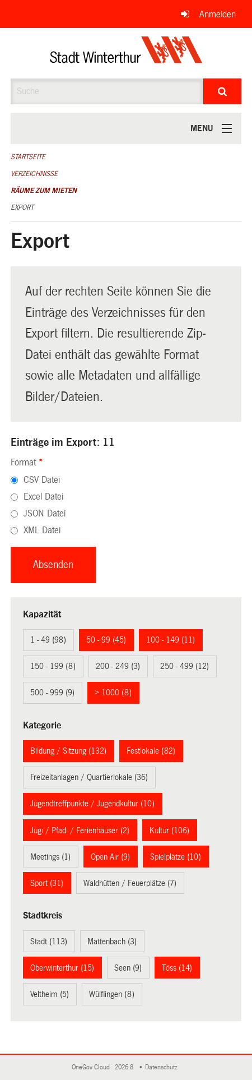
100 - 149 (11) (170, 639)
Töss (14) (177, 967)
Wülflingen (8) (111, 994)
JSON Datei (45, 513)
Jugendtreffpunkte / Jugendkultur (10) (92, 803)
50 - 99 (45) (106, 639)
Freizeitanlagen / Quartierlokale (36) (89, 777)
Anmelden (217, 14)
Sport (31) (46, 883)
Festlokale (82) (151, 750)
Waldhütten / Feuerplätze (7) (129, 883)
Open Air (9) (110, 856)
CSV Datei (42, 479)
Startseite (28, 157)
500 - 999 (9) (52, 692)
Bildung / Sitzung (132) (68, 750)
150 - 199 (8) (53, 666)
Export (22, 207)
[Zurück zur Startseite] (126, 53)
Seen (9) (128, 967)
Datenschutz (163, 1067)
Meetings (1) (50, 856)
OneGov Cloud (92, 1067)
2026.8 (125, 1067)
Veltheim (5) (49, 994)
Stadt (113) (48, 941)
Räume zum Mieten (44, 191)
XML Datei (42, 530)
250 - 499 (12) (184, 666)
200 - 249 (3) (118, 666)
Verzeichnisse (34, 174)
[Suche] (222, 91)
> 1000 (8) (113, 692)
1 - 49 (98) (48, 639)
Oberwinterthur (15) (62, 967)
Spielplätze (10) (175, 856)
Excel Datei (43, 496)
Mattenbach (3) (112, 941)
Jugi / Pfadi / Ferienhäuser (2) (79, 830)
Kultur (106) (169, 830)
